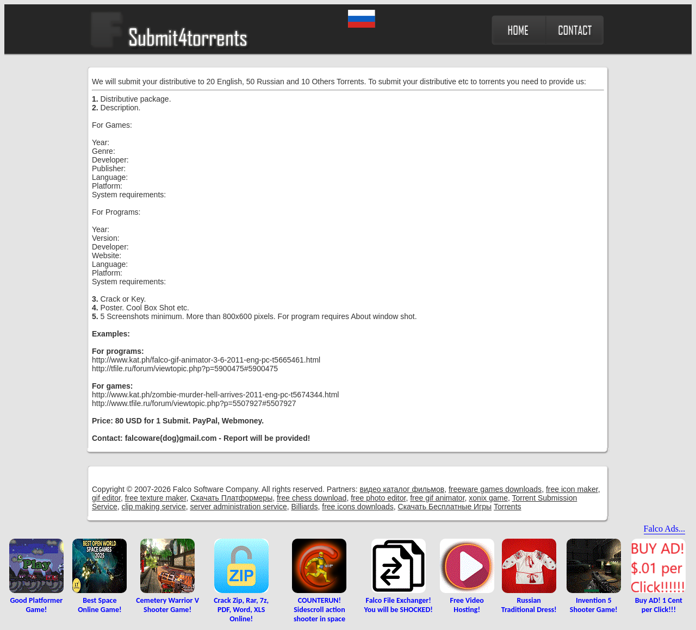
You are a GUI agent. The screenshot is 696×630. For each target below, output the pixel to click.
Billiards (304, 506)
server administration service (238, 506)
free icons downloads (358, 506)
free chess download (311, 498)
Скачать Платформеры (231, 498)
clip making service (153, 506)
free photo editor (378, 498)
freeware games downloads (495, 489)
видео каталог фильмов (402, 489)
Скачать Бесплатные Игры (445, 506)
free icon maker (572, 489)
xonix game (488, 498)
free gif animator (437, 498)
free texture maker (156, 498)
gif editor (106, 498)
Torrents (507, 506)
